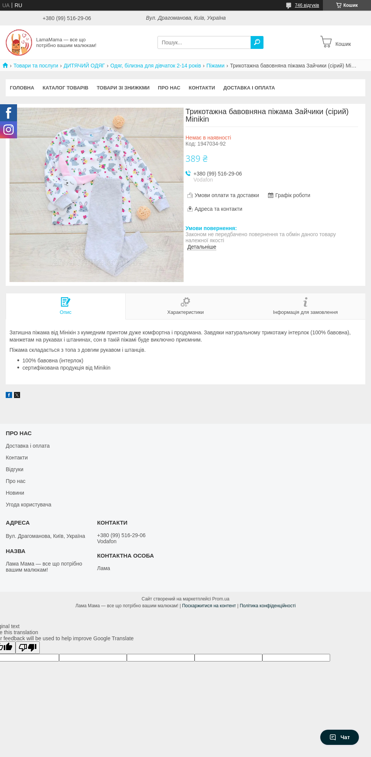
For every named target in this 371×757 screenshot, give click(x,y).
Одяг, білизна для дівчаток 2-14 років (156, 66)
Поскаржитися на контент (209, 605)
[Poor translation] (28, 647)
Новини (15, 493)
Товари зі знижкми (123, 88)
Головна (22, 88)
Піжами (215, 66)
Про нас (169, 88)
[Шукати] (257, 42)
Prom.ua (220, 599)
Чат (339, 737)
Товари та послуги (35, 66)
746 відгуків (307, 5)
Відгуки (14, 469)
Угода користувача (28, 505)
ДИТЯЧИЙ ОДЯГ (84, 66)
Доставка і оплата (249, 88)
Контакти (202, 88)
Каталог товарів (65, 88)
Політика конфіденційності (268, 605)
